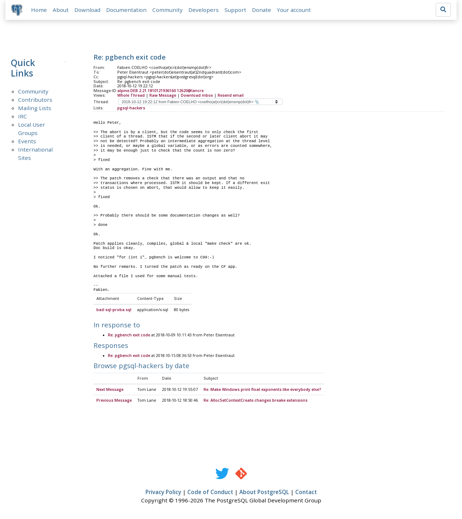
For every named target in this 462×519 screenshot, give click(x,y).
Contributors (35, 99)
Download (87, 9)
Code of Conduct (210, 492)
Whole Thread (131, 95)
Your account (294, 9)
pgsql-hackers (131, 107)
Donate (261, 9)
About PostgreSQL (264, 492)
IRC (22, 116)
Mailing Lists (34, 108)
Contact (306, 492)
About (61, 9)
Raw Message (162, 95)
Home (39, 9)
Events (27, 141)
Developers (203, 9)
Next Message (109, 389)
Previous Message (114, 400)
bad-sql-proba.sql (113, 310)
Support (235, 9)
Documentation (126, 9)
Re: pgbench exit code (129, 335)
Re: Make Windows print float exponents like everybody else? (262, 389)
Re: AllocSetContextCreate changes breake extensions (256, 400)
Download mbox (197, 95)
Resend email (231, 95)
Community (167, 9)
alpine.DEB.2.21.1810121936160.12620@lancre (160, 90)
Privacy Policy (163, 492)
